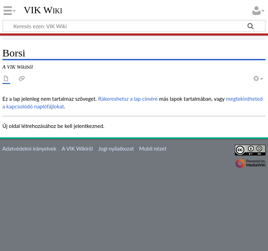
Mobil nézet (153, 148)
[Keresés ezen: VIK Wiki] (134, 25)
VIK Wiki (43, 10)
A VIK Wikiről (77, 148)
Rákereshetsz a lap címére (128, 99)
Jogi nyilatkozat (116, 148)
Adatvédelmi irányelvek (29, 148)
